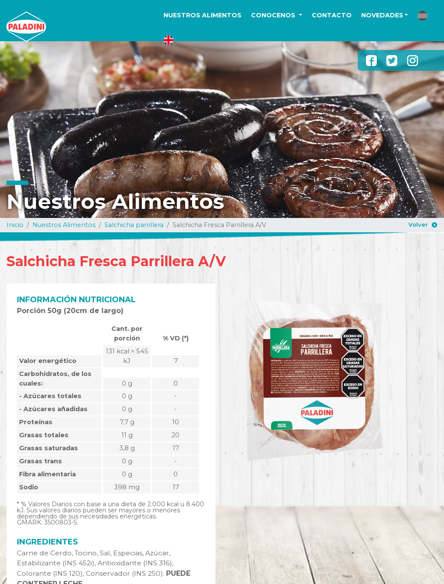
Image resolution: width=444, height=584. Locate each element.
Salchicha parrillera (133, 225)
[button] (422, 15)
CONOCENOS (274, 15)
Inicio (15, 225)
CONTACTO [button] (332, 15)
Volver (418, 224)
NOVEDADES (382, 15)
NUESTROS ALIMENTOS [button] (202, 15)
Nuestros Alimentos (64, 225)
